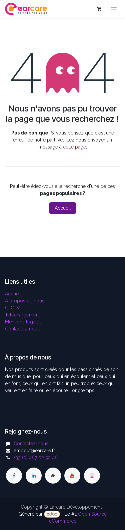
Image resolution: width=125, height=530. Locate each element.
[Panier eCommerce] (99, 9)
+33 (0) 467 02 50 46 (36, 457)
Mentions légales (23, 321)
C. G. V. (13, 307)
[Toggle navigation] (114, 9)
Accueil (63, 208)
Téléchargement (22, 314)
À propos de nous (24, 300)
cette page (74, 147)
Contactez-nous (22, 328)
